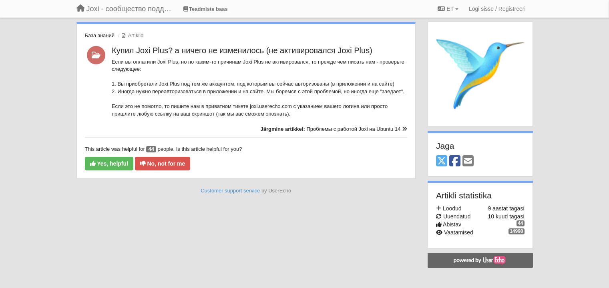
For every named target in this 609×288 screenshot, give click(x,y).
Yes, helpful (109, 163)
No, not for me (162, 163)
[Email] (468, 161)
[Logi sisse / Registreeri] (497, 9)
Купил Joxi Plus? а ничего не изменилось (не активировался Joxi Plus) (242, 50)
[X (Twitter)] (441, 161)
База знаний (100, 35)
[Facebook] (454, 161)
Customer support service (230, 191)
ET (448, 9)
